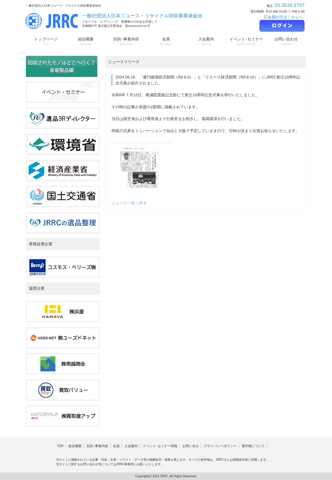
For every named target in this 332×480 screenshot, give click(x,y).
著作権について (253, 446)
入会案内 (206, 42)
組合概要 (86, 42)
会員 (166, 42)
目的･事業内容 (126, 42)
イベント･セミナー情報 (160, 446)
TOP (60, 446)
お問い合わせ (286, 42)
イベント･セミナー (246, 42)
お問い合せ (190, 446)
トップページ (46, 42)
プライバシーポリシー (220, 446)
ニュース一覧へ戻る (129, 203)
